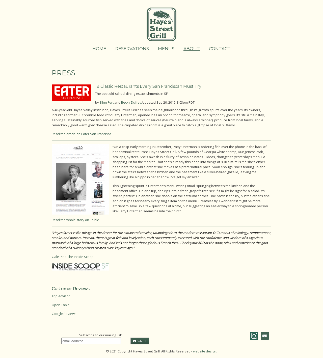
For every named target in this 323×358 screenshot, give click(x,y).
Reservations (132, 48)
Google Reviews (64, 313)
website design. (205, 351)
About (191, 48)
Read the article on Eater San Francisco (81, 134)
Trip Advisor (61, 296)
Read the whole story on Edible (75, 220)
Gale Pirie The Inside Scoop (73, 256)
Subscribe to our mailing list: (100, 335)
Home (99, 48)
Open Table (61, 305)
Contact (220, 48)
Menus (166, 48)
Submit (139, 341)
